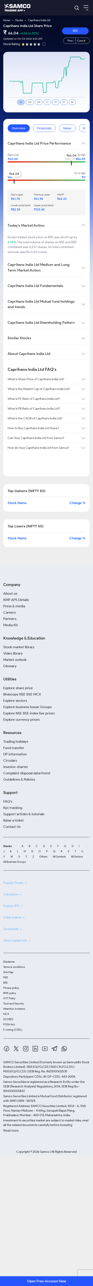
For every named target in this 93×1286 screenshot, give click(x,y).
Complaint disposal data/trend (26, 773)
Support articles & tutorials (23, 814)
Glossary (10, 666)
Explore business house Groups (27, 707)
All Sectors (77, 856)
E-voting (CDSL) (12, 1029)
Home (6, 20)
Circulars (10, 760)
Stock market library (18, 647)
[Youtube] (45, 1049)
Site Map (8, 972)
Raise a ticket (13, 820)
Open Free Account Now (46, 1281)
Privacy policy (11, 987)
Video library (13, 653)
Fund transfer (13, 748)
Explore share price (18, 688)
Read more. (11, 1130)
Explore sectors (15, 701)
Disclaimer (9, 961)
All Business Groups (14, 862)
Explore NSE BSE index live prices (29, 713)
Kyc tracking (12, 808)
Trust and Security (13, 1003)
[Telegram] (54, 1049)
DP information (15, 754)
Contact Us (11, 827)
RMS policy (9, 993)
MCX (6, 1014)
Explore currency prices (21, 719)
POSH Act (9, 1024)
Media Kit (10, 625)
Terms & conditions (14, 967)
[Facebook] (6, 1049)
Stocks (19, 20)
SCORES (8, 1019)
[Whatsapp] (64, 1049)
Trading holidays (15, 741)
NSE (5, 977)
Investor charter (15, 767)
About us (10, 593)
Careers (9, 612)
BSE (75, 31)
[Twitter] (16, 1049)
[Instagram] (25, 1049)
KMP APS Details (16, 600)
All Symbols (59, 856)
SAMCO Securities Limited (21, 1062)
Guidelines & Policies (19, 779)
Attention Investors (14, 1008)
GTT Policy (9, 998)
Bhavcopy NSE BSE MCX (22, 694)
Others (43, 856)
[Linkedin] (35, 1049)
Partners (9, 619)
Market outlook (15, 660)
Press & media (14, 606)
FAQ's (7, 801)
